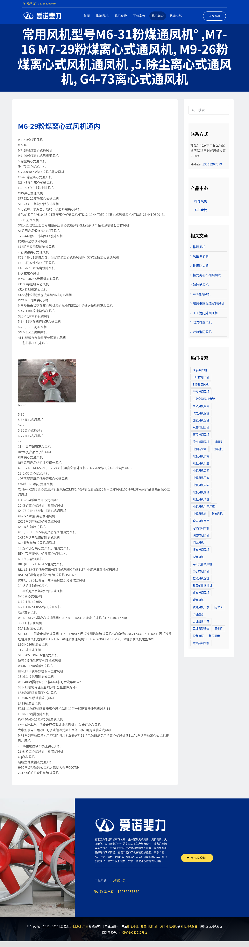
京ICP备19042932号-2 (133, 932)
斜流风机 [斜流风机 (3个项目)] (217, 514)
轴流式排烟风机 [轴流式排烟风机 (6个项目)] (202, 585)
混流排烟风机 (202, 322)
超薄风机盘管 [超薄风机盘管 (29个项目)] (201, 578)
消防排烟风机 (168, 926)
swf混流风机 (201, 294)
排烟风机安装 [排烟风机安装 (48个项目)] (201, 485)
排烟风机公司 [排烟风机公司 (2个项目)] (201, 470)
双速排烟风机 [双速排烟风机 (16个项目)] (201, 427)
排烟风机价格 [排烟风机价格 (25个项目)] (201, 456)
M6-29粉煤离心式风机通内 (59, 126)
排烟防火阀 (201, 265)
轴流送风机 (201, 284)
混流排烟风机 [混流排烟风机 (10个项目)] (201, 549)
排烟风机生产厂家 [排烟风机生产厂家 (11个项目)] (204, 506)
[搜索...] (209, 110)
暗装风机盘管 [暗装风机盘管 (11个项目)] (201, 521)
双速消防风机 (202, 331)
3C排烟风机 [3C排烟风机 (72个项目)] (200, 370)
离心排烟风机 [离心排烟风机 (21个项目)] (201, 571)
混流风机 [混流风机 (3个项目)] (198, 557)
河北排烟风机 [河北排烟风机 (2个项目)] (201, 528)
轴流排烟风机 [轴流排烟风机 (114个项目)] (201, 592)
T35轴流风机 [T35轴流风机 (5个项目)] (201, 384)
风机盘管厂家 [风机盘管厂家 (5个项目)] (201, 621)
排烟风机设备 (189, 926)
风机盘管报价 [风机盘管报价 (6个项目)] (201, 628)
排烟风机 (199, 246)
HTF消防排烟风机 (205, 312)
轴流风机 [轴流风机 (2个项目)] (198, 600)
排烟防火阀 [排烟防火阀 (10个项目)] (199, 449)
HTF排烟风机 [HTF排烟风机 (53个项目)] (201, 377)
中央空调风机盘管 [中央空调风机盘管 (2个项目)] (204, 399)
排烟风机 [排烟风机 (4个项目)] (217, 449)
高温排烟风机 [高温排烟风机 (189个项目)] (201, 643)
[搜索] (193, 110)
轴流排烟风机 (149, 926)
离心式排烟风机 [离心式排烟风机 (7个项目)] (202, 564)
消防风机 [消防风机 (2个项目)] (198, 542)
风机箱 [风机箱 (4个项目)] (218, 628)
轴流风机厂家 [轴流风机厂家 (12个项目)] (201, 607)
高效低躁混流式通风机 (208, 303)
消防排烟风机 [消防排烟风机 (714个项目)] (201, 535)
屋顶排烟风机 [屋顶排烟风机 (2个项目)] (201, 434)
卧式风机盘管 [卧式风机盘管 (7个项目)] (201, 420)
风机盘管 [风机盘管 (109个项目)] (198, 614)
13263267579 (212, 164)
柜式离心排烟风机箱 (207, 275)
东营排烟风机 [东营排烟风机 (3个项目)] (201, 391)
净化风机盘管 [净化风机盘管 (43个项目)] (201, 406)
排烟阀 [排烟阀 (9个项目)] (218, 442)
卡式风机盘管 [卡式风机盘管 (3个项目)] (201, 413)
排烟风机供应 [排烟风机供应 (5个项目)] (201, 463)
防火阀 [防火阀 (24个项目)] (218, 607)
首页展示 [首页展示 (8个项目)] (214, 636)
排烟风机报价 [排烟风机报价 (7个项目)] (201, 492)
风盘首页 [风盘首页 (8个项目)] (198, 636)
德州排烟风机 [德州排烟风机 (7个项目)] (201, 442)
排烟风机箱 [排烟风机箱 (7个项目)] (199, 514)
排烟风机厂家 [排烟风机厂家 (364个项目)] (201, 478)
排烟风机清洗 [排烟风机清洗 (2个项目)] (201, 499)
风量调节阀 (201, 256)
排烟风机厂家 (79, 926)
